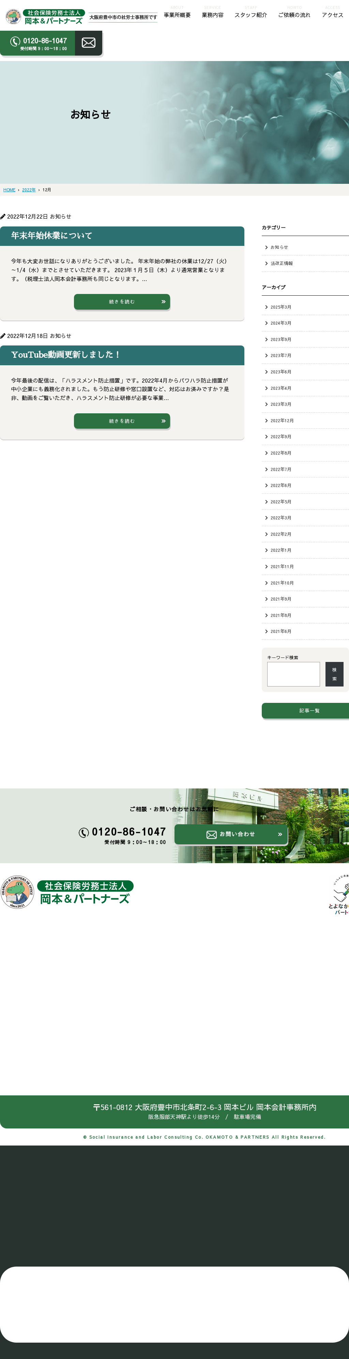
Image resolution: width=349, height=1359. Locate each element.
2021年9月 (281, 599)
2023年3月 (281, 404)
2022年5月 (281, 501)
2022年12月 (282, 420)
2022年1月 (281, 550)
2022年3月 (281, 517)
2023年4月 (281, 388)
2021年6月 (281, 631)
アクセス (333, 10)
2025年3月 (281, 307)
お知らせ (279, 247)
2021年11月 (282, 566)
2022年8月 (281, 453)
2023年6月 (281, 371)
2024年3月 (281, 323)
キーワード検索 (282, 657)
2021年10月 (282, 583)
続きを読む (122, 301)
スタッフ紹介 (250, 10)
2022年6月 (281, 485)
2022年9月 (281, 436)
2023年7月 (281, 355)
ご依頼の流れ (294, 10)
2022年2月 (281, 534)
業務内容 (213, 10)
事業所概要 (177, 10)
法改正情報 (282, 263)
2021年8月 (281, 615)
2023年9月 (281, 339)
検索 (334, 674)
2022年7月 (281, 469)
